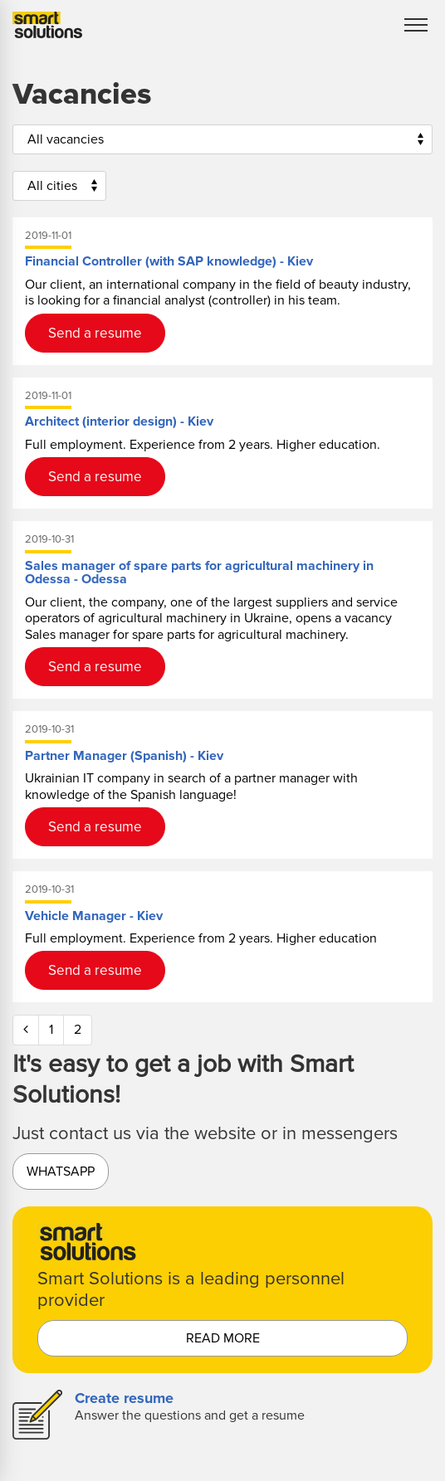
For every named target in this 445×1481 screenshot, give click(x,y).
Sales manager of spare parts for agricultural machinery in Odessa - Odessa (199, 572)
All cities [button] (52, 186)
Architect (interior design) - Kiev (119, 421)
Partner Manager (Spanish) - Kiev (124, 756)
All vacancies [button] (65, 139)
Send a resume (95, 333)
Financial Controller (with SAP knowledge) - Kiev (169, 261)
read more (223, 1338)
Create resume (124, 1398)
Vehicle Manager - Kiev (94, 916)
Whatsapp (61, 1171)
